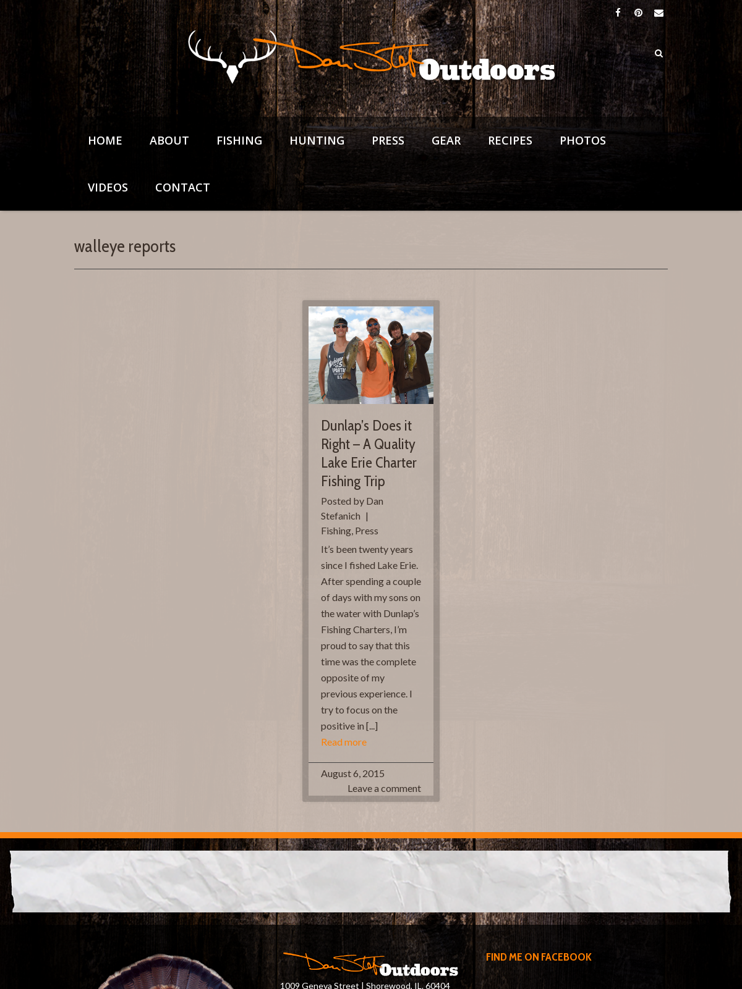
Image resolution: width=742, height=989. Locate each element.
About (169, 140)
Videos (108, 187)
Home (105, 140)
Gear (446, 140)
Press (388, 140)
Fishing (239, 140)
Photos (583, 140)
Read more (344, 741)
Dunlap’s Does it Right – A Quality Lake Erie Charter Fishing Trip (369, 453)
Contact (182, 187)
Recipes (510, 140)
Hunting (316, 140)
